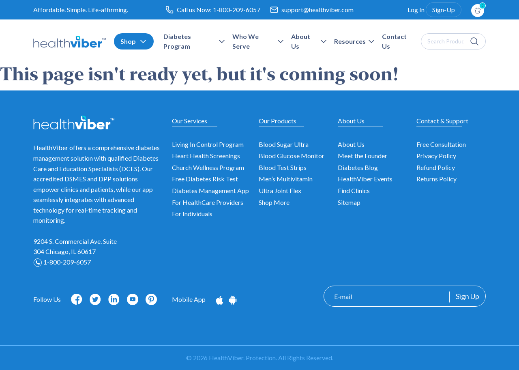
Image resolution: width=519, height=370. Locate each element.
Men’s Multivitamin (286, 179)
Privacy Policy (436, 155)
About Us (351, 144)
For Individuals (192, 213)
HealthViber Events (365, 179)
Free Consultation (441, 144)
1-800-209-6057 (236, 9)
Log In (416, 9)
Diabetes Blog (358, 167)
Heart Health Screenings (206, 155)
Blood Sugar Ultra (284, 144)
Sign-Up (443, 9)
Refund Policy (435, 167)
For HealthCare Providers (207, 202)
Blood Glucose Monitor (291, 155)
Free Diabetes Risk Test (205, 179)
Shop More (274, 202)
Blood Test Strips (283, 167)
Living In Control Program (208, 144)
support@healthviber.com (317, 9)
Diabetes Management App (210, 190)
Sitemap (349, 202)
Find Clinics (354, 190)
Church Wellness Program (208, 167)
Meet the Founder (362, 155)
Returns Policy (436, 179)
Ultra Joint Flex (280, 190)
